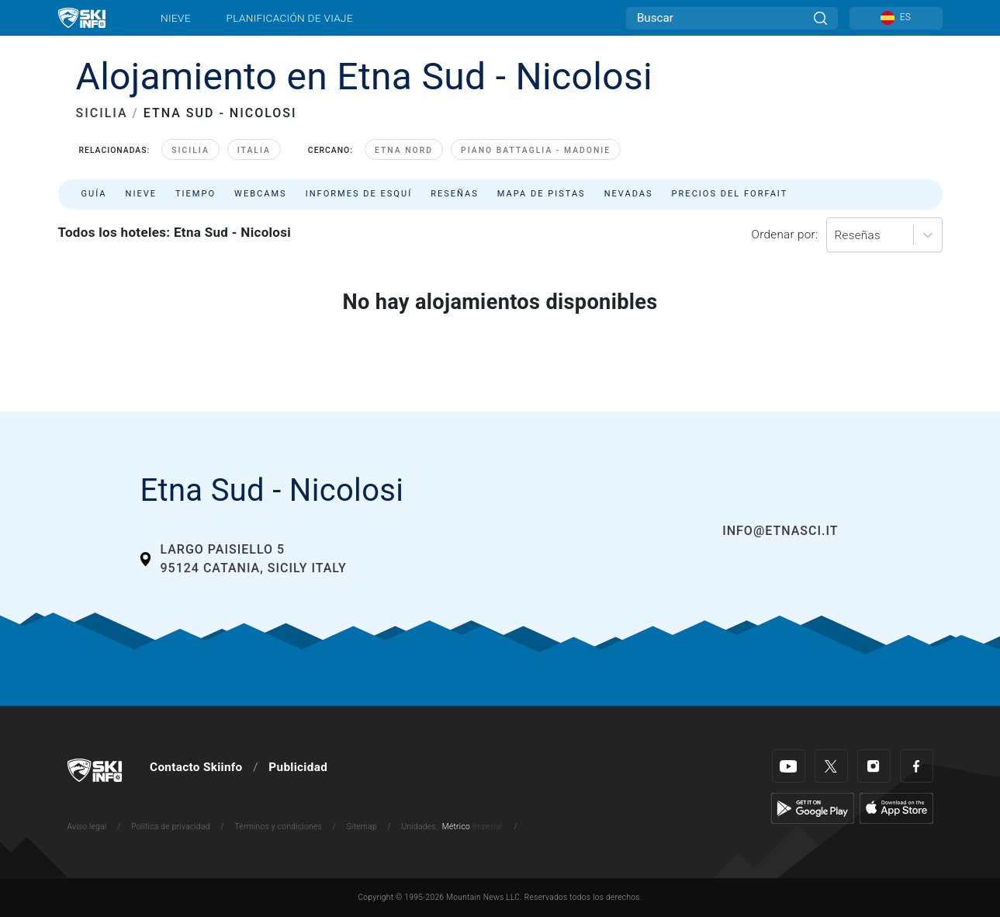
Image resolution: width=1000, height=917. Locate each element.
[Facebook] (916, 766)
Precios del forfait (730, 194)
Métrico (456, 826)
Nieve (176, 18)
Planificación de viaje (290, 18)
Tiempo (195, 194)
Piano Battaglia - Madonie (536, 150)
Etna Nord (404, 150)
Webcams (260, 194)
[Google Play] (812, 808)
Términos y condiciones (278, 826)
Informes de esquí (359, 194)
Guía (94, 194)
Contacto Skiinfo (196, 767)
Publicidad (297, 767)
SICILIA (102, 113)
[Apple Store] (896, 808)
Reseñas (455, 194)
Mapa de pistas (541, 194)
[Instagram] (874, 766)
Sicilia (190, 150)
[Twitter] (831, 766)
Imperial (487, 826)
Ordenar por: (785, 234)
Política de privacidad (170, 826)
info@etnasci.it (780, 530)
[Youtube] (788, 766)
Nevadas (628, 194)
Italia (254, 150)
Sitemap (362, 826)
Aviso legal (87, 826)
